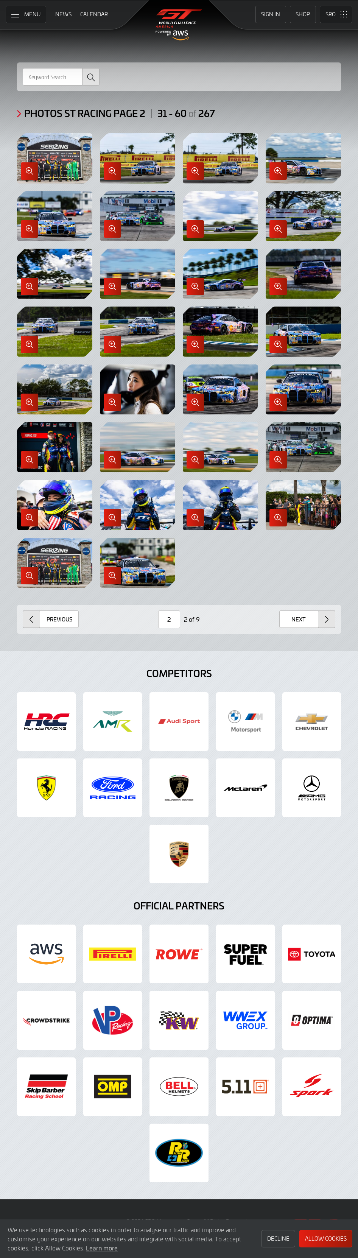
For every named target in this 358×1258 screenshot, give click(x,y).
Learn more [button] (102, 1248)
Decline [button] (278, 1238)
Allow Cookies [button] (326, 1238)
